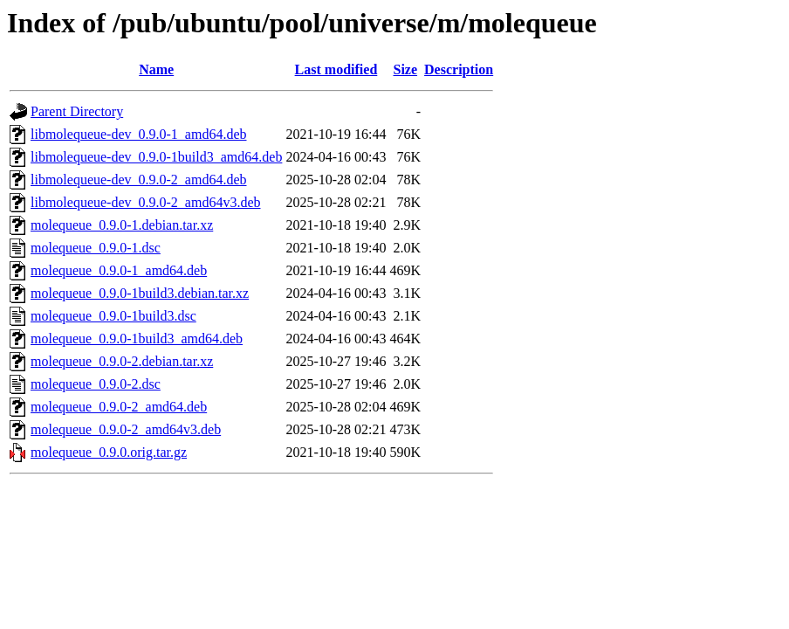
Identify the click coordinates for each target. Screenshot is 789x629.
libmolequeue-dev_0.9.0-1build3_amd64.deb (156, 156)
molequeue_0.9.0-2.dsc (96, 384)
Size (406, 69)
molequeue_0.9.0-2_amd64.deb (119, 406)
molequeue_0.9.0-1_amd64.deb (119, 270)
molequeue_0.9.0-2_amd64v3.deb (126, 429)
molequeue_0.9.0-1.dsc (96, 247)
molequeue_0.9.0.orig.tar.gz (109, 452)
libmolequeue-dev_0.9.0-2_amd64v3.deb (146, 202)
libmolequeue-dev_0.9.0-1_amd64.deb (139, 134)
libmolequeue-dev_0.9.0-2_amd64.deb (139, 179)
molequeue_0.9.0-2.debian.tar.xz (122, 361)
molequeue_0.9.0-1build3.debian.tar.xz (140, 293)
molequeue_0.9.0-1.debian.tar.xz (122, 225)
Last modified (336, 69)
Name (156, 69)
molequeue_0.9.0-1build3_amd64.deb (137, 338)
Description (458, 69)
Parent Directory (77, 111)
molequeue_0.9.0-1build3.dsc (113, 315)
